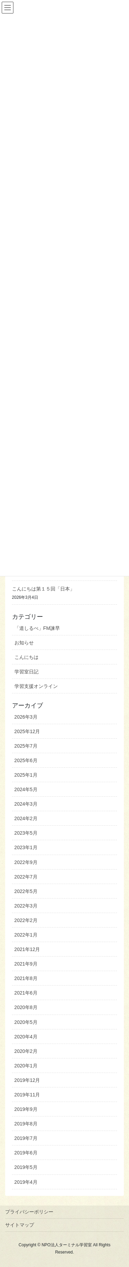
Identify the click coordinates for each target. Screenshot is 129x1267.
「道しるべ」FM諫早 (37, 628)
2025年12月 (27, 731)
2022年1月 (25, 935)
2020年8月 (25, 1007)
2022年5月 (25, 891)
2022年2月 (25, 920)
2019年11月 (27, 1094)
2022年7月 (25, 877)
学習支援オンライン (36, 686)
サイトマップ (19, 1225)
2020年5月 (25, 1022)
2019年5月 (25, 1167)
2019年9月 (25, 1109)
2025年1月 (25, 775)
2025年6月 (25, 760)
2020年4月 (25, 1036)
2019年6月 (25, 1152)
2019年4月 (25, 1182)
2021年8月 (25, 978)
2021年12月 (27, 949)
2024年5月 (25, 789)
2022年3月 (25, 906)
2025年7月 (25, 746)
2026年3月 (25, 717)
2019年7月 (25, 1138)
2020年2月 (25, 1051)
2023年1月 (25, 847)
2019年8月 (25, 1123)
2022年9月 (25, 862)
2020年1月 (25, 1065)
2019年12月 (27, 1080)
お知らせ (24, 642)
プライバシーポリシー (29, 1212)
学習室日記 (26, 671)
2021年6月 (25, 993)
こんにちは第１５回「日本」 (43, 589)
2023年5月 (25, 833)
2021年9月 (25, 964)
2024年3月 (25, 804)
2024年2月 (25, 818)
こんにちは (26, 657)
